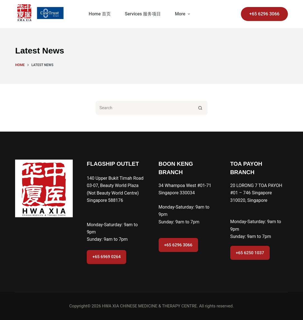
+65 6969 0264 (106, 256)
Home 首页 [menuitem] (100, 14)
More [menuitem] (183, 14)
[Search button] (201, 108)
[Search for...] (145, 108)
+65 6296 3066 (264, 14)
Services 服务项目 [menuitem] (143, 14)
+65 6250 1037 (250, 252)
